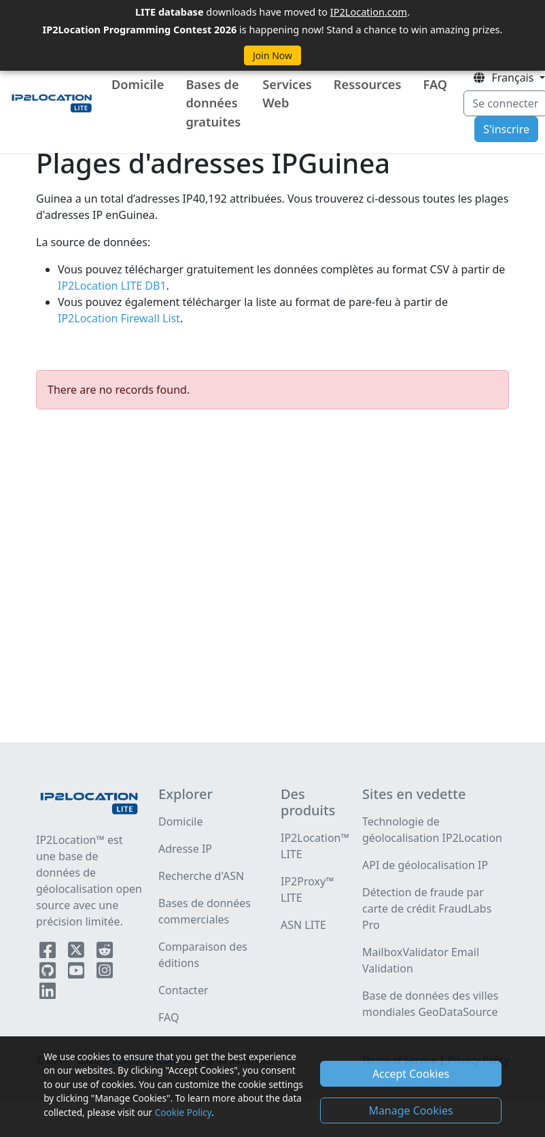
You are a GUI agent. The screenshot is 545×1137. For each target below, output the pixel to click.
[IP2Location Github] (49, 973)
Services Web (287, 93)
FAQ (435, 84)
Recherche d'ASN (201, 875)
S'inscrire (506, 129)
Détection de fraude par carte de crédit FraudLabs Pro (426, 908)
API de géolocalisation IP (425, 865)
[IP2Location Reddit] (104, 952)
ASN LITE (303, 924)
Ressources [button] (368, 84)
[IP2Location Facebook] (49, 952)
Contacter (183, 990)
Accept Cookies (410, 1073)
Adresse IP (185, 848)
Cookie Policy (183, 1112)
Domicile (137, 84)
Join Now (272, 55)
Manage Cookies (410, 1110)
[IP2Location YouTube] (77, 973)
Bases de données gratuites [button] (213, 103)
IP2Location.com (368, 11)
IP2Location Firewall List (119, 318)
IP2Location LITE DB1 (112, 285)
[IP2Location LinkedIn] (47, 993)
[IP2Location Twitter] (77, 952)
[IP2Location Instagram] (104, 973)
